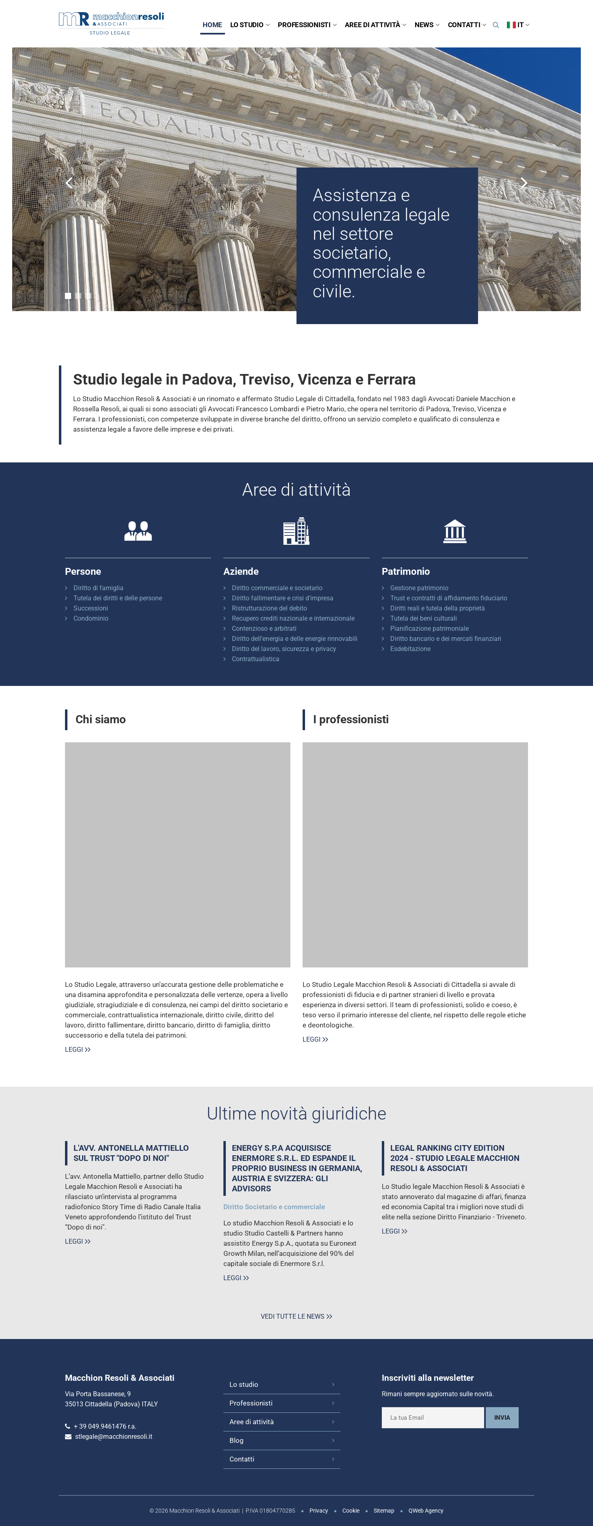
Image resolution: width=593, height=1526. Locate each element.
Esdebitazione (410, 649)
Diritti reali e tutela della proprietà (437, 608)
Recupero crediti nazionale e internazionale (293, 618)
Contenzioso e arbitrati (264, 628)
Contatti (467, 25)
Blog (236, 1440)
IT (518, 25)
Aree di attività (375, 25)
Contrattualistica (255, 659)
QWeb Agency (426, 1510)
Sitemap (384, 1510)
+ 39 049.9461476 (100, 1426)
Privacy (318, 1510)
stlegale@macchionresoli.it (113, 1436)
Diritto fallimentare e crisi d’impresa (282, 598)
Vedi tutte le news (293, 1316)
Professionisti (307, 25)
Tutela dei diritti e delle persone (118, 598)
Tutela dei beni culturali (423, 618)
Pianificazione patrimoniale (429, 628)
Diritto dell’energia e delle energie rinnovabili (294, 639)
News (427, 25)
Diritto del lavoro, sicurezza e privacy (284, 649)
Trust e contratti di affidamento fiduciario (448, 598)
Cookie (350, 1510)
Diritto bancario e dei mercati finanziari (445, 639)
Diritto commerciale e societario (277, 588)
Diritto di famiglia (98, 588)
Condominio (91, 618)
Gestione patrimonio (419, 588)
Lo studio (250, 25)
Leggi (74, 1049)
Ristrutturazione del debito (269, 608)
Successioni (91, 608)
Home (212, 25)
